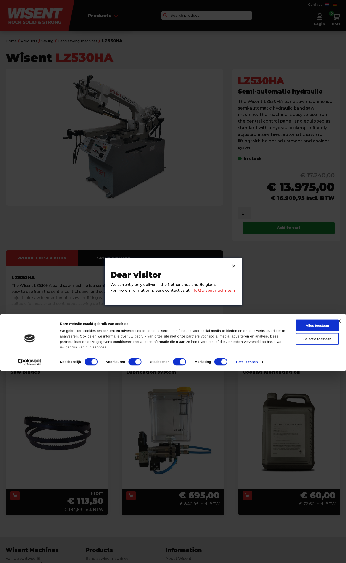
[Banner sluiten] (339, 506)
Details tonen (71, 554)
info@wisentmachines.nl (213, 290)
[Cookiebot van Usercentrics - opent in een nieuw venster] (30, 554)
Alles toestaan (299, 511)
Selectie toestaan (299, 524)
